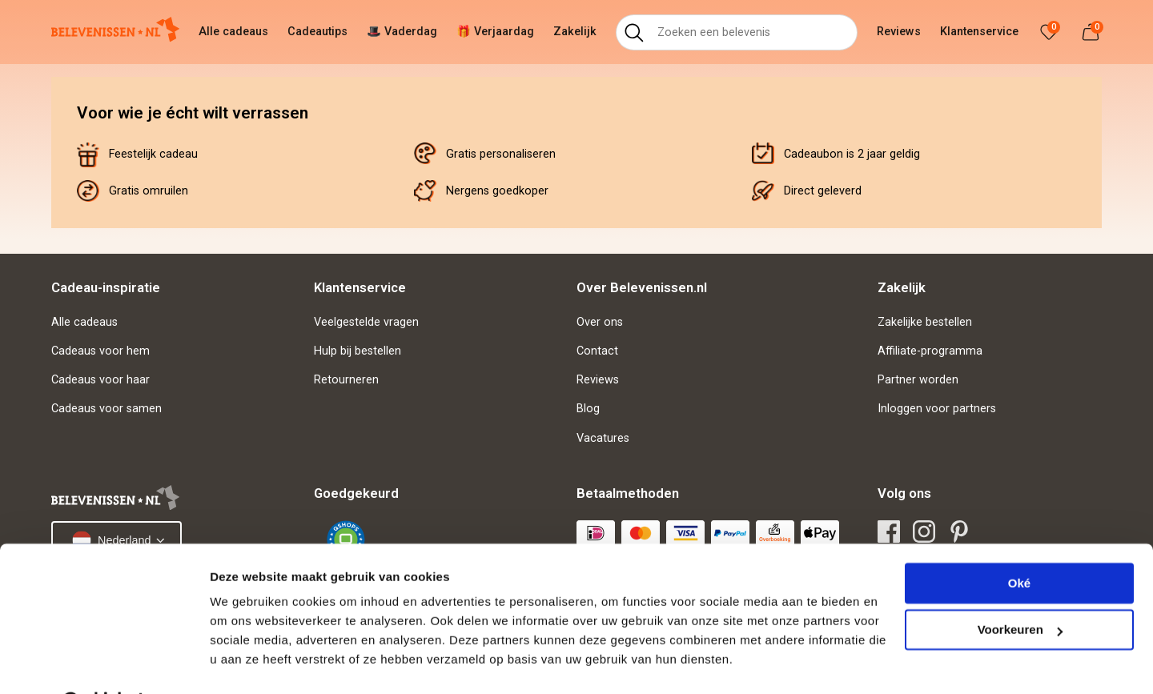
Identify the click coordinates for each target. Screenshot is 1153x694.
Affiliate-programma (930, 351)
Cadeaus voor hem (100, 351)
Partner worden (918, 380)
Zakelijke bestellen (925, 322)
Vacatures (602, 438)
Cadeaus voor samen (106, 408)
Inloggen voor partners (937, 408)
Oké (1019, 542)
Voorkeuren (1020, 589)
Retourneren (346, 380)
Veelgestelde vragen (366, 322)
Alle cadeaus (233, 31)
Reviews (899, 31)
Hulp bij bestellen (357, 351)
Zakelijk (575, 31)
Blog (588, 408)
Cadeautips (317, 31)
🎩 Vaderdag (402, 31)
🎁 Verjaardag (495, 31)
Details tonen (248, 662)
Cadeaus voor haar (100, 380)
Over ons (599, 322)
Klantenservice (979, 31)
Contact (597, 351)
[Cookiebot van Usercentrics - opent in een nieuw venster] (104, 663)
